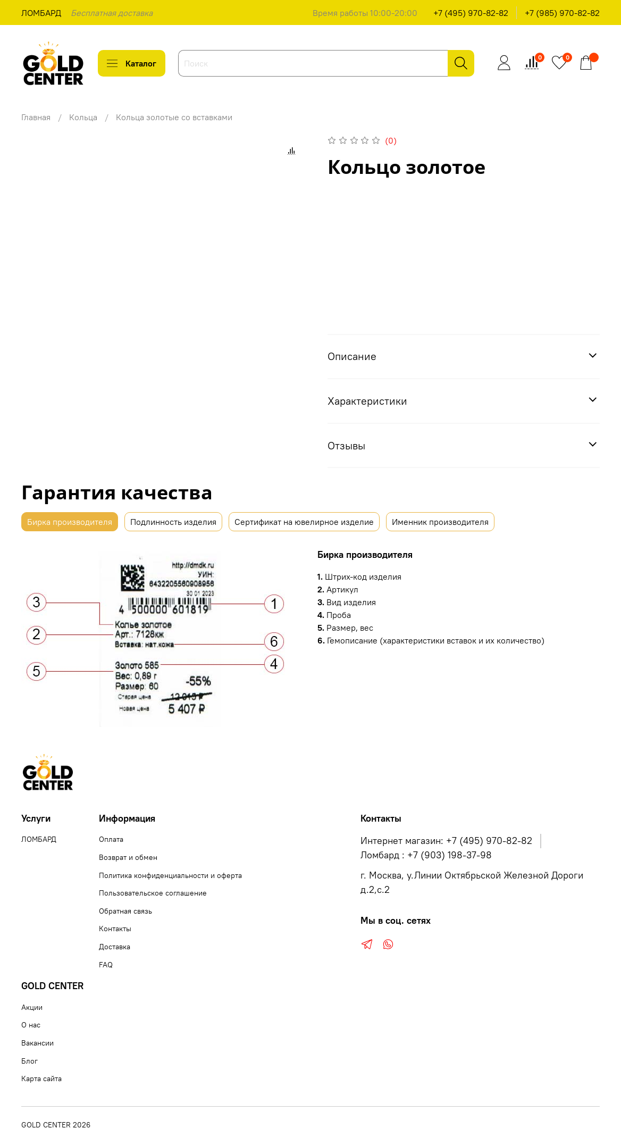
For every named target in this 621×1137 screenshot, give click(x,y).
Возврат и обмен (128, 857)
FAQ (106, 964)
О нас (30, 1025)
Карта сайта (41, 1078)
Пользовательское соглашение (153, 893)
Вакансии (37, 1043)
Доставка (114, 946)
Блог (29, 1061)
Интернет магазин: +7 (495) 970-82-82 (446, 841)
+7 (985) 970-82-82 (562, 12)
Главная (36, 117)
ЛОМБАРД (41, 12)
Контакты (115, 928)
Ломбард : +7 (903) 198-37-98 (426, 855)
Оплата (111, 839)
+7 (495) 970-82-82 (470, 12)
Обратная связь (125, 911)
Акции (32, 1007)
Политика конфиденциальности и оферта (170, 875)
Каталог (131, 63)
